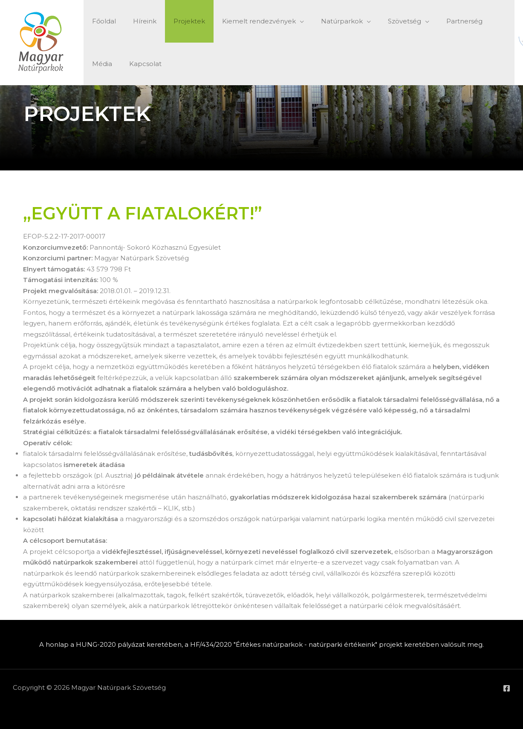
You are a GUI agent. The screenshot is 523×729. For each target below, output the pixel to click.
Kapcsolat (106, 64)
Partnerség (437, 21)
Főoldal (102, 21)
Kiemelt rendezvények (244, 21)
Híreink (138, 21)
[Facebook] (506, 688)
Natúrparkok (323, 21)
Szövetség (381, 21)
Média (478, 21)
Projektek (178, 21)
